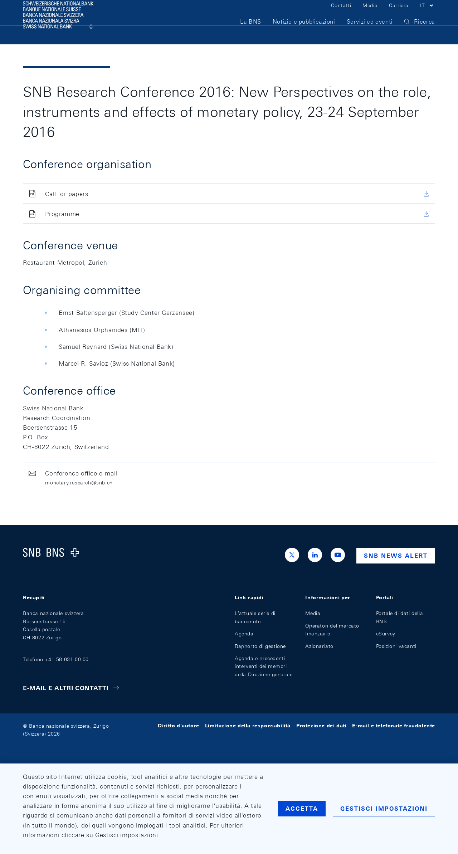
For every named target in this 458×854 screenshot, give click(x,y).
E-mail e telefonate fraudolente (393, 726)
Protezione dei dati (321, 726)
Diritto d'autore (178, 726)
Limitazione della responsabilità (248, 726)
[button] (427, 14)
